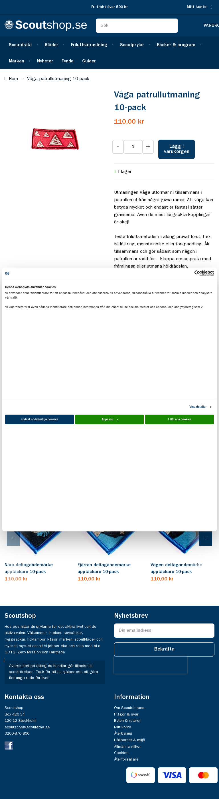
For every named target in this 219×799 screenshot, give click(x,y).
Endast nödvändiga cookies (39, 419)
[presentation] (19, 538)
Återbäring (123, 733)
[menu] (109, 52)
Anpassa (110, 419)
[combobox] (137, 26)
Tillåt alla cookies (179, 419)
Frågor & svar (126, 714)
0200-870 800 (17, 733)
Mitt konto (196, 7)
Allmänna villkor (127, 746)
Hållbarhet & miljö (129, 740)
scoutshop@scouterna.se (27, 727)
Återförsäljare (126, 759)
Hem (13, 79)
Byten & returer (127, 720)
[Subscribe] (164, 649)
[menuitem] (22, 44)
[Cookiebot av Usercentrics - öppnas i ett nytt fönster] (189, 273)
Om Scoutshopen (129, 708)
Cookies (121, 753)
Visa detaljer (197, 406)
